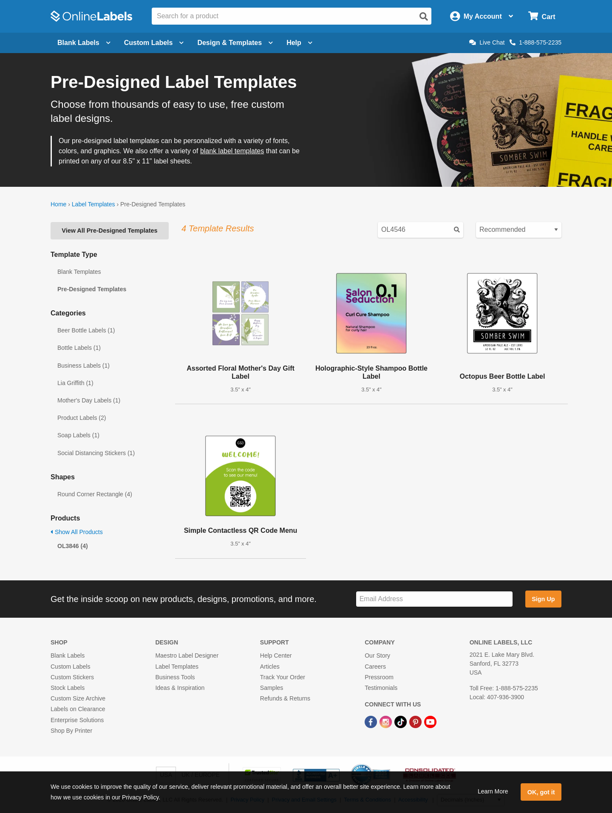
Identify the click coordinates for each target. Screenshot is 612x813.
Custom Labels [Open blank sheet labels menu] (154, 42)
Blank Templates (79, 271)
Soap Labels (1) (78, 435)
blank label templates (232, 151)
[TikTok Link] (401, 721)
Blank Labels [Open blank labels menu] (83, 42)
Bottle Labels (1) (79, 347)
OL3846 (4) (72, 546)
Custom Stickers (72, 677)
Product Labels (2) (81, 417)
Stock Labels (68, 687)
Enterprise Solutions (77, 720)
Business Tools (175, 677)
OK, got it (541, 792)
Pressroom (379, 677)
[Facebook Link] (372, 721)
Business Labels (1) (83, 365)
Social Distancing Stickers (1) (96, 453)
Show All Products (77, 532)
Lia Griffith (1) (75, 383)
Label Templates (93, 204)
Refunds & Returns (285, 698)
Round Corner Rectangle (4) (94, 494)
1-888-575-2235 (535, 42)
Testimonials (381, 687)
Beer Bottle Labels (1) (86, 330)
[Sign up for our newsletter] (434, 599)
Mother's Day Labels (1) (88, 400)
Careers (375, 666)
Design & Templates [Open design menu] (235, 42)
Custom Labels (70, 666)
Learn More (493, 791)
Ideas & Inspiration (179, 687)
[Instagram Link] (387, 721)
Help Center (276, 655)
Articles (270, 666)
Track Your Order (282, 677)
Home (58, 204)
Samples (271, 687)
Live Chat (486, 42)
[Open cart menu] (541, 16)
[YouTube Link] (430, 721)
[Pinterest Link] (416, 721)
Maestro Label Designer (186, 655)
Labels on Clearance (78, 709)
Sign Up (543, 599)
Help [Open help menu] (299, 42)
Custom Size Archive (78, 698)
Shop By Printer (71, 730)
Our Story (377, 655)
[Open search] (423, 16)
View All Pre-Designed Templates (109, 230)
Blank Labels (68, 655)
